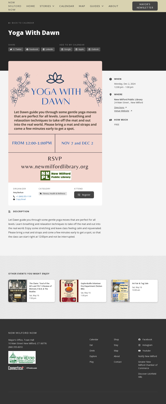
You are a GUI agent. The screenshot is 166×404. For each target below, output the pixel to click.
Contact (118, 361)
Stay (116, 345)
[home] (16, 6)
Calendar (66, 6)
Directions (120, 107)
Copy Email (21, 199)
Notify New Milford (147, 356)
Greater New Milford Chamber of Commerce (147, 365)
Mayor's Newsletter (145, 6)
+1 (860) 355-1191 (23, 196)
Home (30, 6)
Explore (93, 356)
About (114, 6)
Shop (116, 339)
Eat (91, 345)
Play (92, 361)
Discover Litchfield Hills (147, 375)
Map (82, 6)
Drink (92, 350)
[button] (47, 6)
